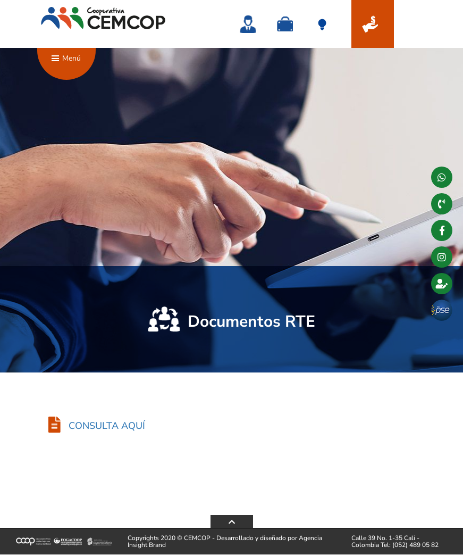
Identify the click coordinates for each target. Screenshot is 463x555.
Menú (67, 64)
